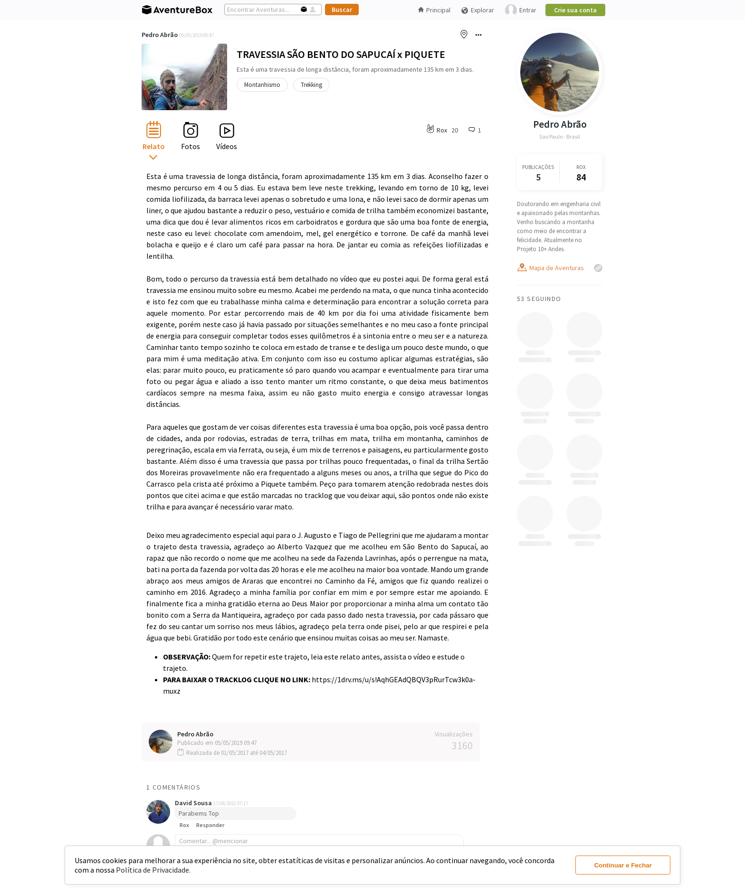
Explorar (477, 10)
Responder (210, 824)
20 (454, 130)
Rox (184, 824)
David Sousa (194, 803)
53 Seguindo (539, 298)
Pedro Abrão (160, 34)
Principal (434, 10)
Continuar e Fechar (622, 865)
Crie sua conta (575, 10)
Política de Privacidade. (153, 870)
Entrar (520, 10)
